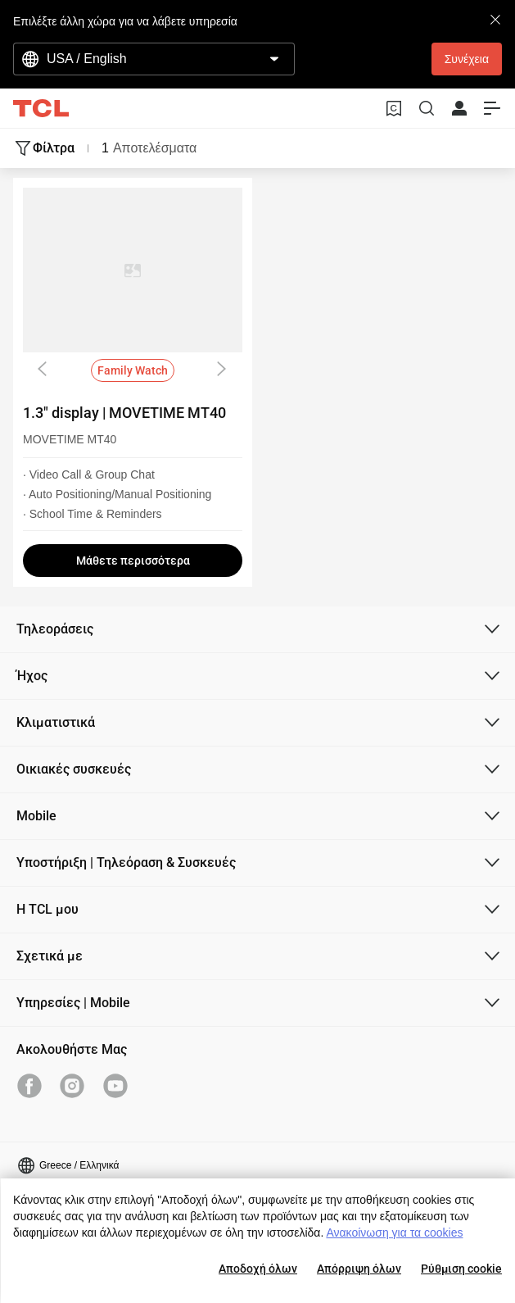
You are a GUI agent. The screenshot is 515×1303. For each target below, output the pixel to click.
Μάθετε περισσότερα (133, 560)
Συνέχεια (467, 59)
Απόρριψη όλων (359, 1268)
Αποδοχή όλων (258, 1268)
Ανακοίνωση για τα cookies (394, 1232)
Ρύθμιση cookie (461, 1268)
